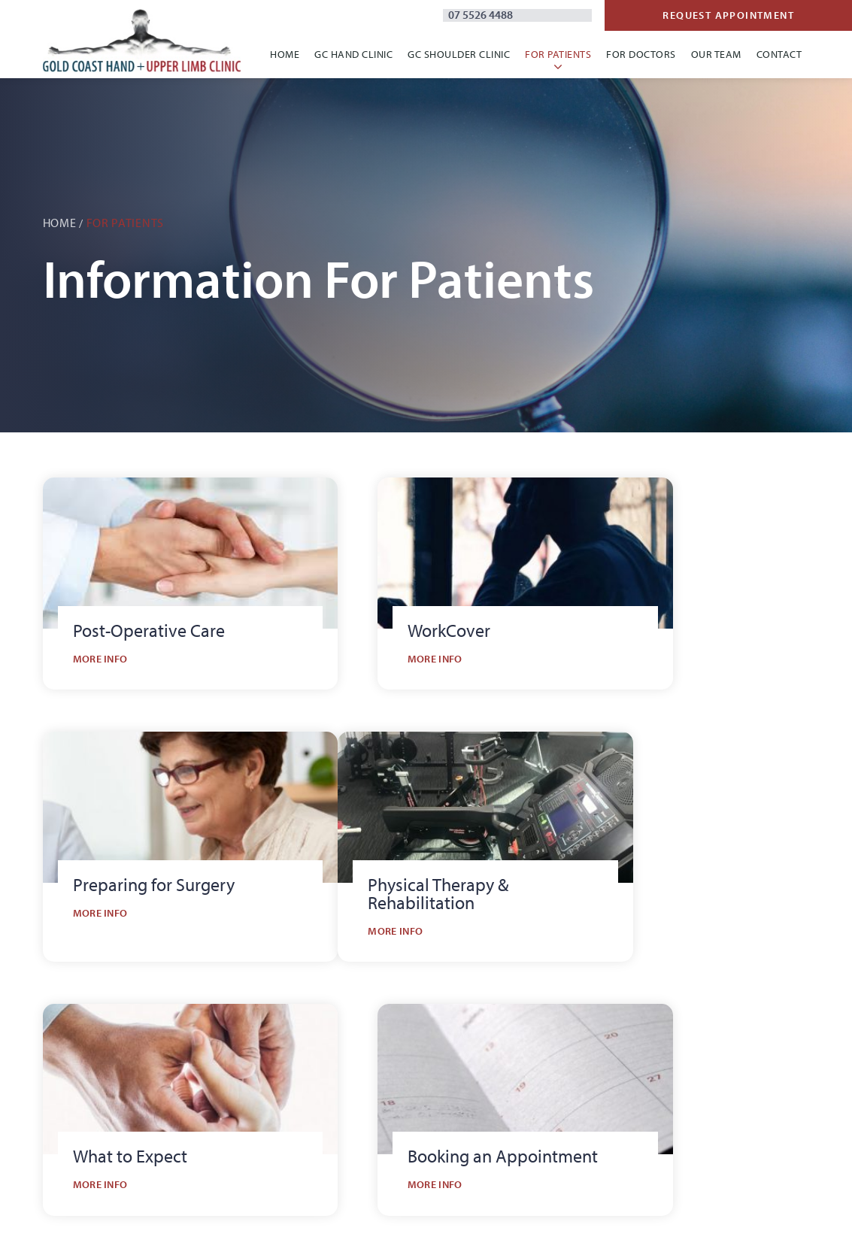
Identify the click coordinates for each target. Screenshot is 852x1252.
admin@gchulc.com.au (111, 1136)
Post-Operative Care (599, 1061)
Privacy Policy (307, 1225)
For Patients (558, 55)
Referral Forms (747, 1034)
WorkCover (576, 1114)
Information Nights (759, 1061)
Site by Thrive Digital (385, 1225)
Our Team (716, 55)
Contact (779, 55)
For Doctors (641, 55)
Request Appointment (766, 16)
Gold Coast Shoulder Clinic (419, 1088)
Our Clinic (375, 1034)
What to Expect (586, 1034)
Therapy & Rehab (591, 1088)
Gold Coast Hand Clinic (409, 1061)
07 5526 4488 (632, 16)
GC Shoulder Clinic (459, 55)
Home (284, 55)
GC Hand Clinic (353, 55)
